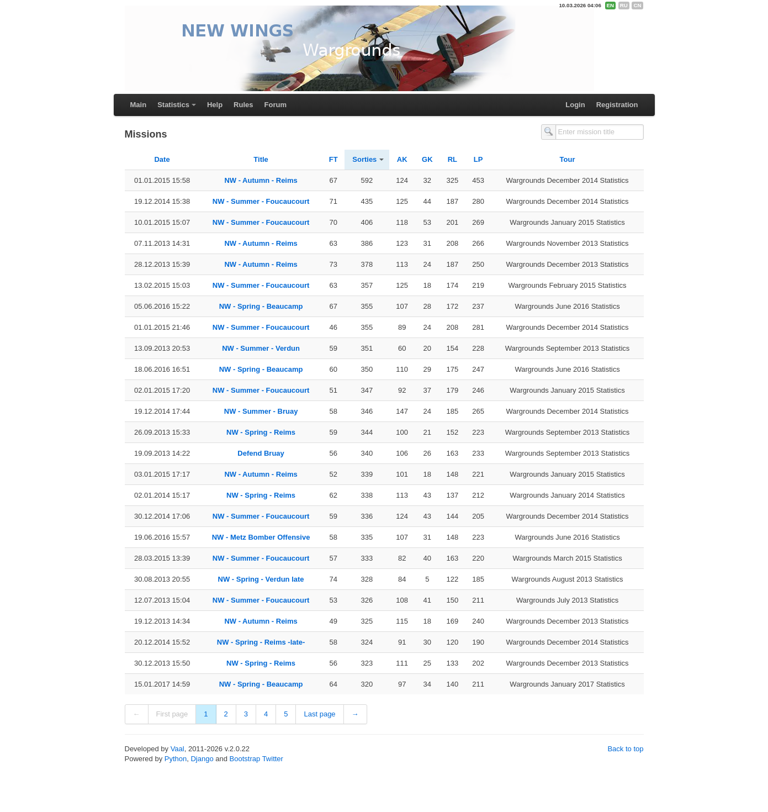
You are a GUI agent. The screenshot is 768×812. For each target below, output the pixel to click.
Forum (275, 105)
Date (162, 159)
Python (176, 759)
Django (201, 759)
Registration (617, 105)
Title (260, 159)
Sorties (364, 159)
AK (402, 159)
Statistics (173, 105)
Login (575, 105)
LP (478, 159)
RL (452, 159)
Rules (243, 105)
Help (215, 105)
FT (333, 159)
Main (138, 105)
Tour (567, 159)
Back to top (625, 749)
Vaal (177, 749)
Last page (319, 714)
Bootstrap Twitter (256, 759)
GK (427, 159)
